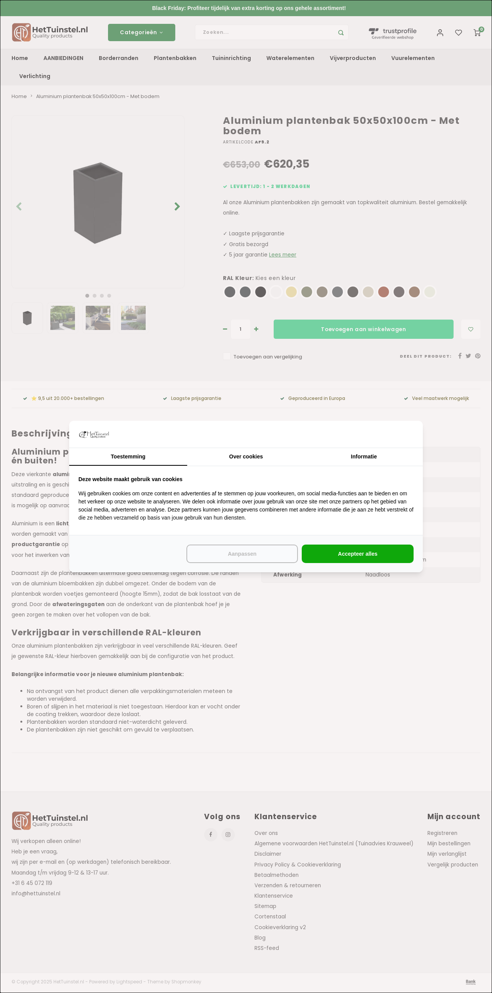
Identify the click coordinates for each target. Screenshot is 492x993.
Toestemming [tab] (128, 456)
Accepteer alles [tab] (357, 554)
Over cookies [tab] (246, 456)
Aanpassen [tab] (242, 554)
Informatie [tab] (364, 456)
